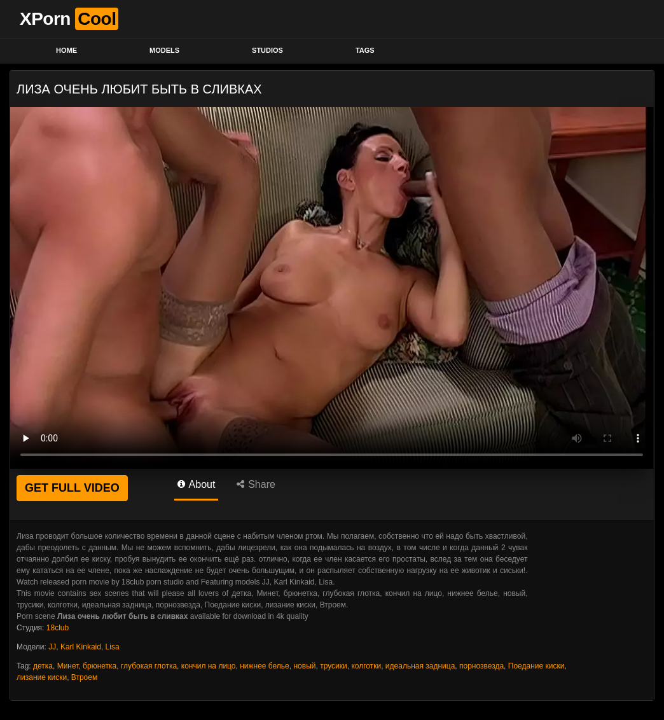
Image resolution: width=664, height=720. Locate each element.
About (196, 484)
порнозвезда (481, 665)
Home (66, 50)
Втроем (84, 677)
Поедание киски (536, 665)
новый (304, 665)
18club (57, 627)
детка (43, 665)
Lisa (113, 646)
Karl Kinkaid (80, 646)
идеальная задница (420, 665)
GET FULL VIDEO (72, 487)
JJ (52, 646)
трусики (333, 665)
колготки (366, 665)
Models (164, 50)
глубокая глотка (149, 665)
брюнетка (99, 665)
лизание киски (42, 677)
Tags (365, 50)
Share (256, 484)
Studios (267, 50)
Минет (68, 665)
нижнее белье (264, 665)
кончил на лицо (208, 665)
